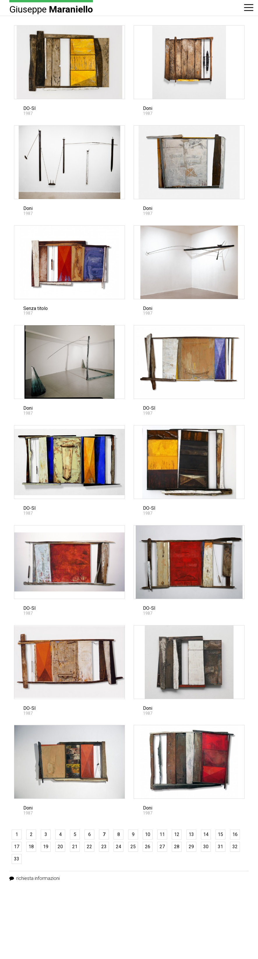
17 (16, 846)
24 (118, 846)
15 (220, 834)
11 (162, 834)
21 (74, 846)
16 (235, 834)
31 (220, 846)
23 (104, 846)
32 (235, 846)
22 (89, 846)
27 (162, 846)
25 (133, 846)
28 (176, 846)
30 (205, 846)
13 (191, 834)
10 (147, 834)
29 (191, 846)
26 (147, 846)
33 (16, 859)
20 (60, 846)
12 (176, 834)
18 (31, 846)
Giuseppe (51, 9)
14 (205, 834)
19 (45, 846)
